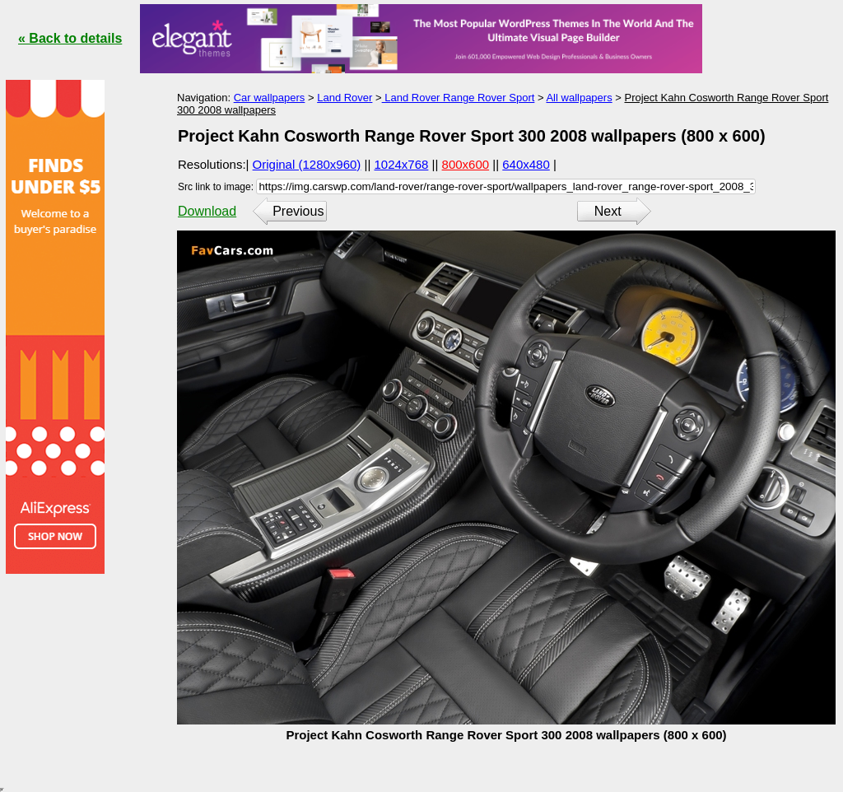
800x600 (466, 164)
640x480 (526, 164)
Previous (298, 211)
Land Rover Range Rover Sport (458, 97)
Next (608, 211)
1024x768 (402, 164)
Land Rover (344, 97)
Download (207, 211)
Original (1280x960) (307, 164)
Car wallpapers (269, 97)
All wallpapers (579, 97)
